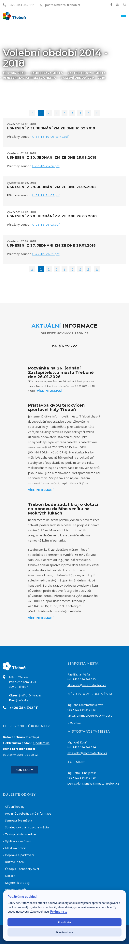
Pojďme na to (58, 911)
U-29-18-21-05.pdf (45, 195)
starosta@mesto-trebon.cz (86, 685)
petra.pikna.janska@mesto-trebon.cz (93, 783)
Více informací (49, 391)
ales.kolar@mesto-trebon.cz (87, 753)
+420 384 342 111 (19, 5)
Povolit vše (64, 922)
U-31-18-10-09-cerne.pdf (50, 136)
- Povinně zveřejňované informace (27, 813)
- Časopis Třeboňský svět (21, 869)
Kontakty (24, 770)
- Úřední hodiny (14, 806)
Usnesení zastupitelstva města (29, 77)
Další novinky (64, 346)
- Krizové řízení (13, 862)
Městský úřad (14, 72)
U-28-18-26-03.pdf (45, 224)
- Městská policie (15, 848)
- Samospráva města (17, 820)
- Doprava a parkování (18, 855)
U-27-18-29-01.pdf (45, 254)
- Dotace (9, 876)
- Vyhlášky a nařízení (17, 841)
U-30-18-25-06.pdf (45, 166)
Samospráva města (47, 72)
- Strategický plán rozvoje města (26, 827)
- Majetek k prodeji (16, 883)
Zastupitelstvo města (87, 72)
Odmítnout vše (64, 932)
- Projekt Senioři (14, 889)
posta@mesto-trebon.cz (60, 5)
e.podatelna (41, 743)
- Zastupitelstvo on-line (19, 834)
